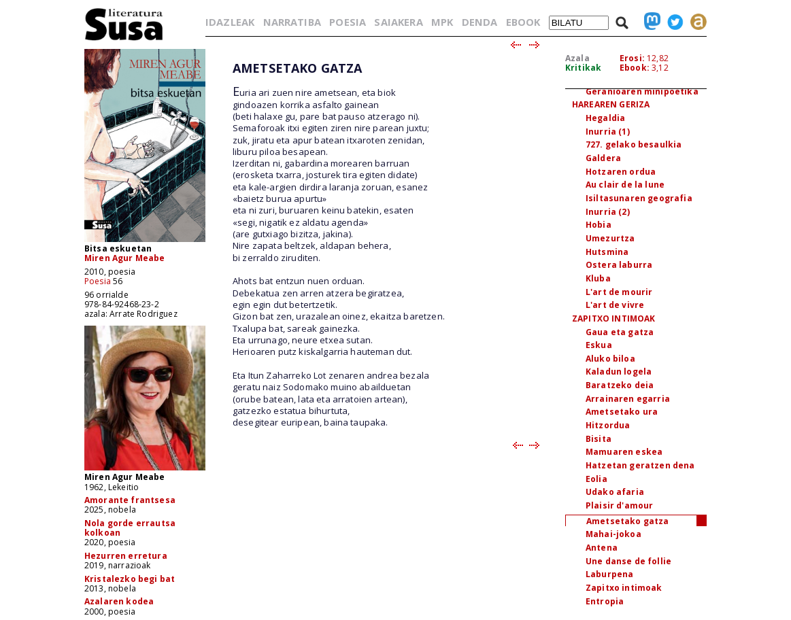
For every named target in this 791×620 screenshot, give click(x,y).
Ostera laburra (619, 265)
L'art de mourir (619, 292)
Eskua (599, 345)
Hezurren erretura (125, 556)
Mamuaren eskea (624, 452)
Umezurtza (610, 238)
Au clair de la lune (625, 184)
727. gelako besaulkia (633, 144)
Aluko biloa (610, 358)
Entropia (605, 601)
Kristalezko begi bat (129, 579)
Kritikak (583, 67)
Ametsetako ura (622, 411)
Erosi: (632, 58)
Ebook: (635, 67)
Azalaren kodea (119, 601)
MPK (442, 22)
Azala (577, 58)
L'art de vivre (615, 305)
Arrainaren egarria (628, 398)
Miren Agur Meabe (124, 258)
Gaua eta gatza (620, 332)
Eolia (596, 479)
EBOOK (523, 22)
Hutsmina (607, 252)
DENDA (480, 22)
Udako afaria (615, 492)
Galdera (603, 158)
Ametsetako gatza (627, 521)
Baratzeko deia (620, 385)
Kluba (598, 278)
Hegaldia (605, 118)
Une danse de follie (628, 561)
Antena (602, 547)
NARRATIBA (292, 22)
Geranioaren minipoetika (642, 91)
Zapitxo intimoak (624, 587)
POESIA (347, 22)
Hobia (598, 224)
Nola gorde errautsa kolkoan (129, 527)
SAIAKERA (398, 22)
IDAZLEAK (229, 22)
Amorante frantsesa (129, 500)
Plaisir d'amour (619, 505)
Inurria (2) (608, 212)
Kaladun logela (619, 371)
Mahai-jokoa (613, 534)
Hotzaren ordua (621, 171)
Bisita (598, 439)
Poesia (97, 281)
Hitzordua (608, 425)
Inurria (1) (608, 131)
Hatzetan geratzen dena (640, 465)
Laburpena (609, 574)
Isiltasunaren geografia (639, 198)
